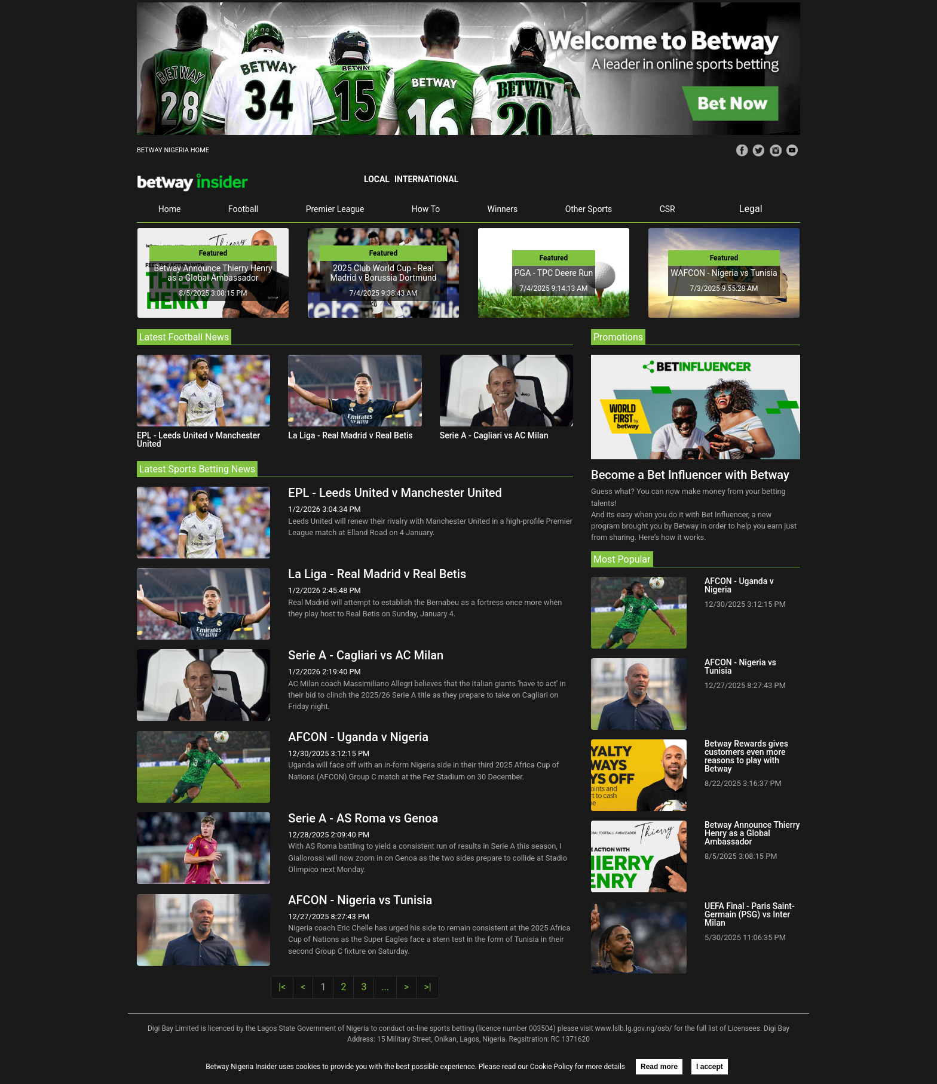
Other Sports (589, 209)
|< (282, 987)
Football (243, 209)
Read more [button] (659, 1066)
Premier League (335, 209)
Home (169, 209)
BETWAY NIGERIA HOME (173, 150)
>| (427, 987)
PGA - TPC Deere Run (554, 273)
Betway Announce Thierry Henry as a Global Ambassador (213, 273)
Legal (751, 208)
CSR (667, 209)
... (385, 987)
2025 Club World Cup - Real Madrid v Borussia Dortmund (383, 273)
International (426, 179)
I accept (709, 1066)
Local (377, 179)
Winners (503, 209)
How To (426, 209)
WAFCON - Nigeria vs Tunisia (723, 273)
